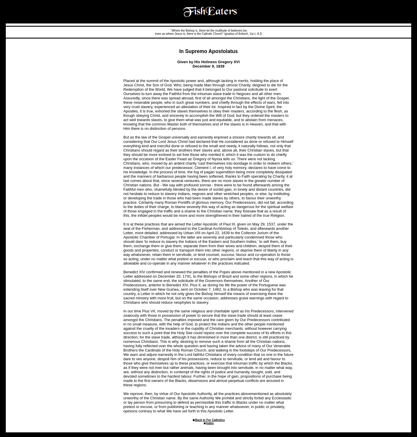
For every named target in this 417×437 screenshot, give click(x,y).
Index (210, 423)
